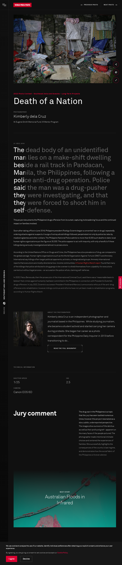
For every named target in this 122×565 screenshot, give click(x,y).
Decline (26, 559)
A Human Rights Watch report (88, 263)
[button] (4, 292)
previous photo (89, 4)
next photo (111, 4)
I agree (12, 559)
